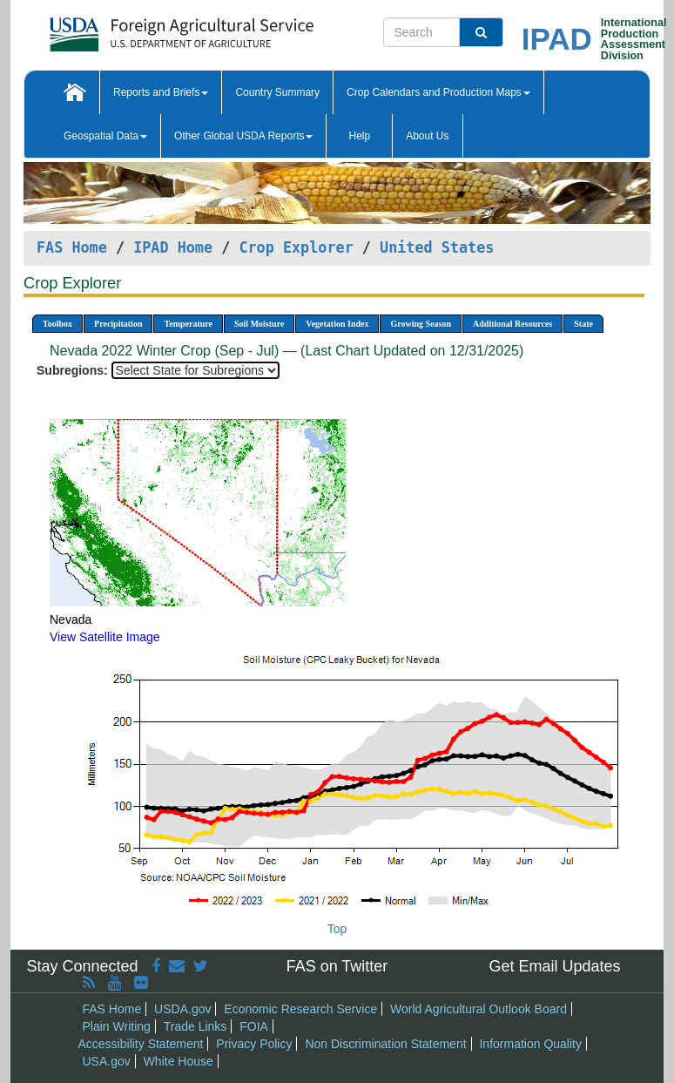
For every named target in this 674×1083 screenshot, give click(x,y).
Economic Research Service (300, 1009)
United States (437, 247)
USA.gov (107, 1061)
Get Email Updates (554, 966)
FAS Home (72, 247)
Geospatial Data (105, 136)
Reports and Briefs (160, 92)
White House (178, 1061)
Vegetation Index (337, 323)
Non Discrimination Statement (385, 1044)
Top (337, 929)
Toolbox (57, 323)
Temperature (188, 323)
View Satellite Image (105, 637)
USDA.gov (182, 1009)
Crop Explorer (296, 247)
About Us (427, 136)
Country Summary (277, 92)
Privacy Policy (254, 1044)
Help (359, 136)
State (583, 323)
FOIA (253, 1026)
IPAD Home (172, 247)
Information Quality (530, 1044)
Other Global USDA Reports (243, 136)
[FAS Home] (138, 28)
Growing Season (420, 323)
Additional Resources (512, 323)
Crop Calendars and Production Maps (438, 92)
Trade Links (195, 1026)
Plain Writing (117, 1026)
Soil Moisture (259, 323)
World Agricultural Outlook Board (478, 1009)
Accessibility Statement (141, 1044)
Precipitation (118, 323)
